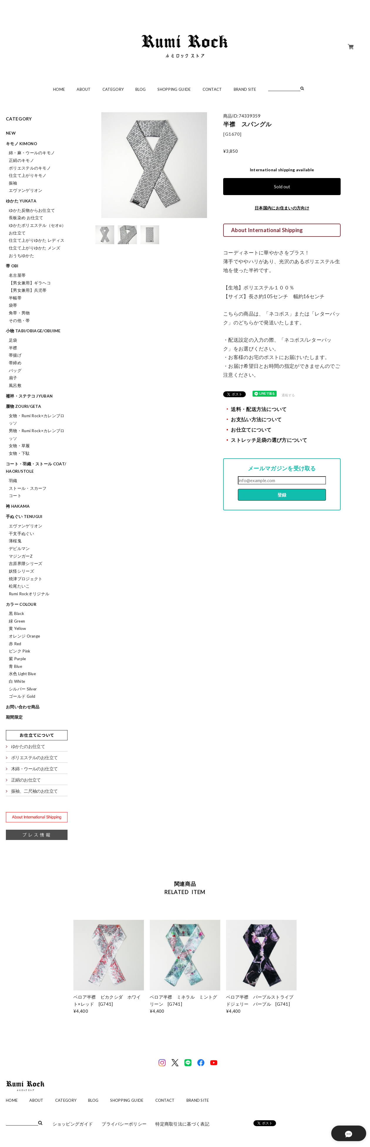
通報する (288, 395)
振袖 (13, 183)
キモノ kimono (21, 143)
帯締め (15, 362)
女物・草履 (19, 445)
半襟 (13, 348)
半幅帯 (15, 298)
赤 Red (15, 643)
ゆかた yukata (21, 201)
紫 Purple (17, 658)
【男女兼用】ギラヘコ (30, 283)
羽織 (13, 480)
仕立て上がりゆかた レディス (36, 240)
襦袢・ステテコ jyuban (29, 396)
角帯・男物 (19, 313)
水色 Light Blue (22, 673)
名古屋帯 (17, 275)
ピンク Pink (19, 651)
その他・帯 (19, 320)
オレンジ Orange (24, 636)
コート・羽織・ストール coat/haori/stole (36, 468)
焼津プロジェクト (25, 578)
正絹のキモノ (21, 160)
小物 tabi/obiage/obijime (33, 330)
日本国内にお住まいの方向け (282, 207)
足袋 (13, 340)
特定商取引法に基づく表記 (182, 1123)
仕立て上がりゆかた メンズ (34, 248)
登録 (282, 494)
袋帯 (13, 305)
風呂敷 (15, 385)
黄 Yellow (17, 628)
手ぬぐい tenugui (24, 516)
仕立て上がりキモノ (28, 175)
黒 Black (16, 613)
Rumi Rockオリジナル (29, 593)
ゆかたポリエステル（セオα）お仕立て (37, 229)
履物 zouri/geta (23, 406)
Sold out (282, 186)
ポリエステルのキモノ (30, 168)
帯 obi (12, 266)
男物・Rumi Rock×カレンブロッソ (36, 434)
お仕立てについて (251, 430)
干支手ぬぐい (21, 533)
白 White (17, 681)
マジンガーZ (21, 556)
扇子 (13, 377)
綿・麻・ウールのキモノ (32, 152)
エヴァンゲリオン (25, 190)
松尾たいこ (19, 586)
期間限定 (14, 717)
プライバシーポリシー (124, 1123)
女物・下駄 (19, 453)
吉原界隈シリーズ (25, 563)
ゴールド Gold (22, 696)
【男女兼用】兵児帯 (28, 290)
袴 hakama (18, 506)
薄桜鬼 (15, 541)
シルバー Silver (23, 689)
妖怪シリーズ (21, 571)
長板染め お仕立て (26, 217)
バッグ (15, 370)
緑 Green (17, 621)
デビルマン (19, 548)
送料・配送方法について (259, 409)
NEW (11, 133)
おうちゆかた (21, 255)
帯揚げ (15, 355)
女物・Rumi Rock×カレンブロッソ (36, 419)
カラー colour (21, 604)
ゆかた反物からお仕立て (32, 210)
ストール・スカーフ (28, 488)
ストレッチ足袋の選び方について (269, 440)
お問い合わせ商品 (22, 707)
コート (15, 495)
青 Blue (15, 666)
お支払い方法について (256, 419)
